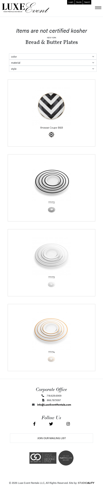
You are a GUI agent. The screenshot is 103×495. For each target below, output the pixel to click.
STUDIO (86, 483)
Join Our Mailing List (51, 438)
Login (70, 1)
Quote (78, 1)
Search (87, 1)
